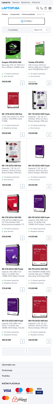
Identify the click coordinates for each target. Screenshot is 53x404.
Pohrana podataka (28, 14)
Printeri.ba (36, 2)
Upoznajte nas (8, 364)
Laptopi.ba (6, 2)
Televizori (15, 2)
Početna (5, 14)
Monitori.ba (25, 2)
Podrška (6, 376)
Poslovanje (7, 370)
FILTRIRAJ (26, 21)
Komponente (15, 14)
